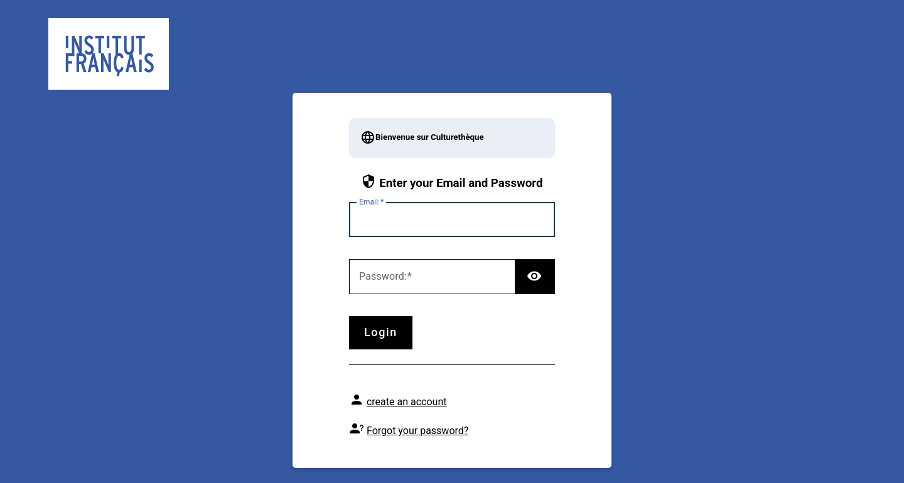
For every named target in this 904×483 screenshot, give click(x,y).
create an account (407, 402)
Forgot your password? (417, 431)
